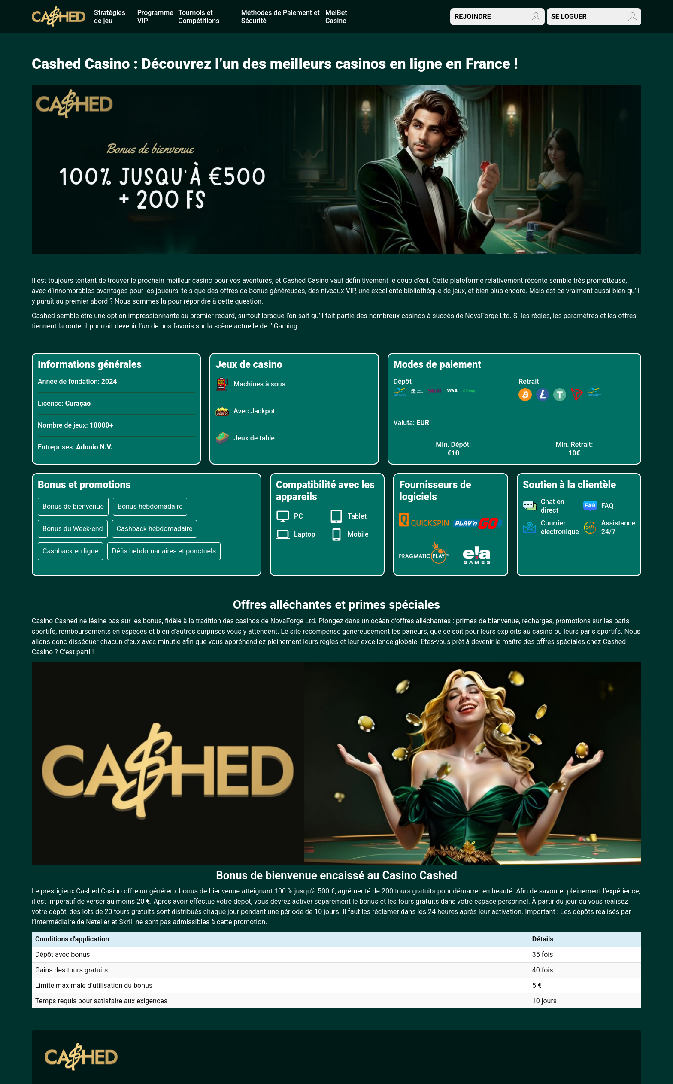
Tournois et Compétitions (198, 17)
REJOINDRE (497, 16)
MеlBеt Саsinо (336, 17)
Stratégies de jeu (109, 17)
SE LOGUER (594, 16)
